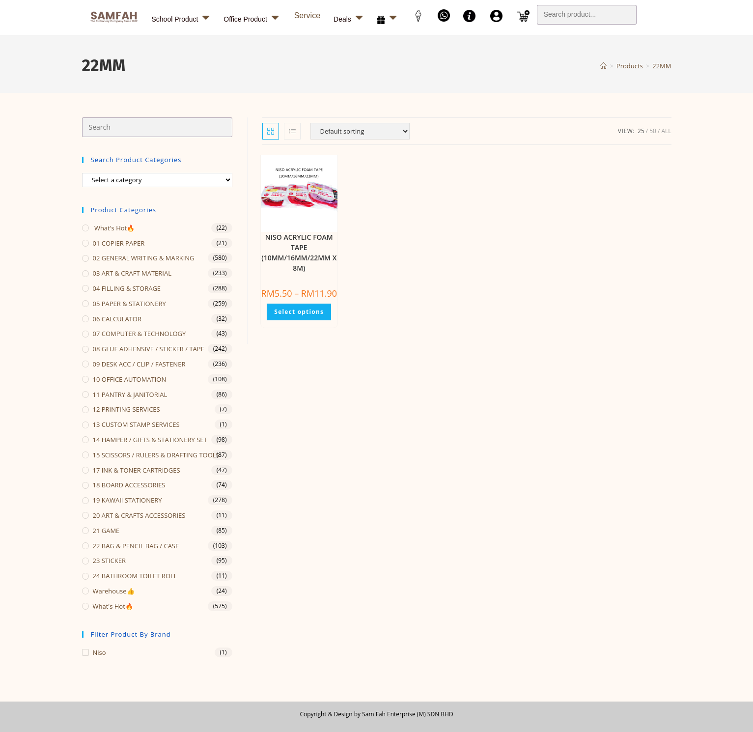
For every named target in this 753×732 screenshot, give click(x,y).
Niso (99, 652)
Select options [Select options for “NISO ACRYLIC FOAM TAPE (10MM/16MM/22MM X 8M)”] (299, 312)
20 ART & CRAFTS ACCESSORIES (139, 515)
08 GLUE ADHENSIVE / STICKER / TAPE (148, 348)
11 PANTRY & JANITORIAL (130, 394)
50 (652, 131)
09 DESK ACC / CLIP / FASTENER (139, 364)
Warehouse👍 (114, 591)
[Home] (603, 65)
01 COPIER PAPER (119, 243)
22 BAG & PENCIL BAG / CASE (136, 545)
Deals (349, 17)
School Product (182, 17)
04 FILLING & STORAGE (127, 288)
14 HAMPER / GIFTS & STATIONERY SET (150, 439)
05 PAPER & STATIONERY (129, 303)
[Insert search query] (157, 127)
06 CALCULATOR (117, 318)
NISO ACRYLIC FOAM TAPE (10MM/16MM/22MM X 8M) (298, 252)
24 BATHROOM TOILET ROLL (135, 575)
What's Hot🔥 (114, 228)
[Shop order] (360, 131)
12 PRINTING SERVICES (126, 409)
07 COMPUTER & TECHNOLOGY (139, 333)
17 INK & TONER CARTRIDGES (136, 470)
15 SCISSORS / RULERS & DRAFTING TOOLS (156, 454)
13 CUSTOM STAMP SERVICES (136, 424)
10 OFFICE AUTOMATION (130, 379)
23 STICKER (109, 560)
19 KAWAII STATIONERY (127, 500)
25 (641, 131)
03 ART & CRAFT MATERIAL (132, 273)
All (666, 131)
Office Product (251, 17)
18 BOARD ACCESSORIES (129, 484)
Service (307, 15)
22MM (661, 65)
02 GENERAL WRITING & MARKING (144, 257)
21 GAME (106, 530)
